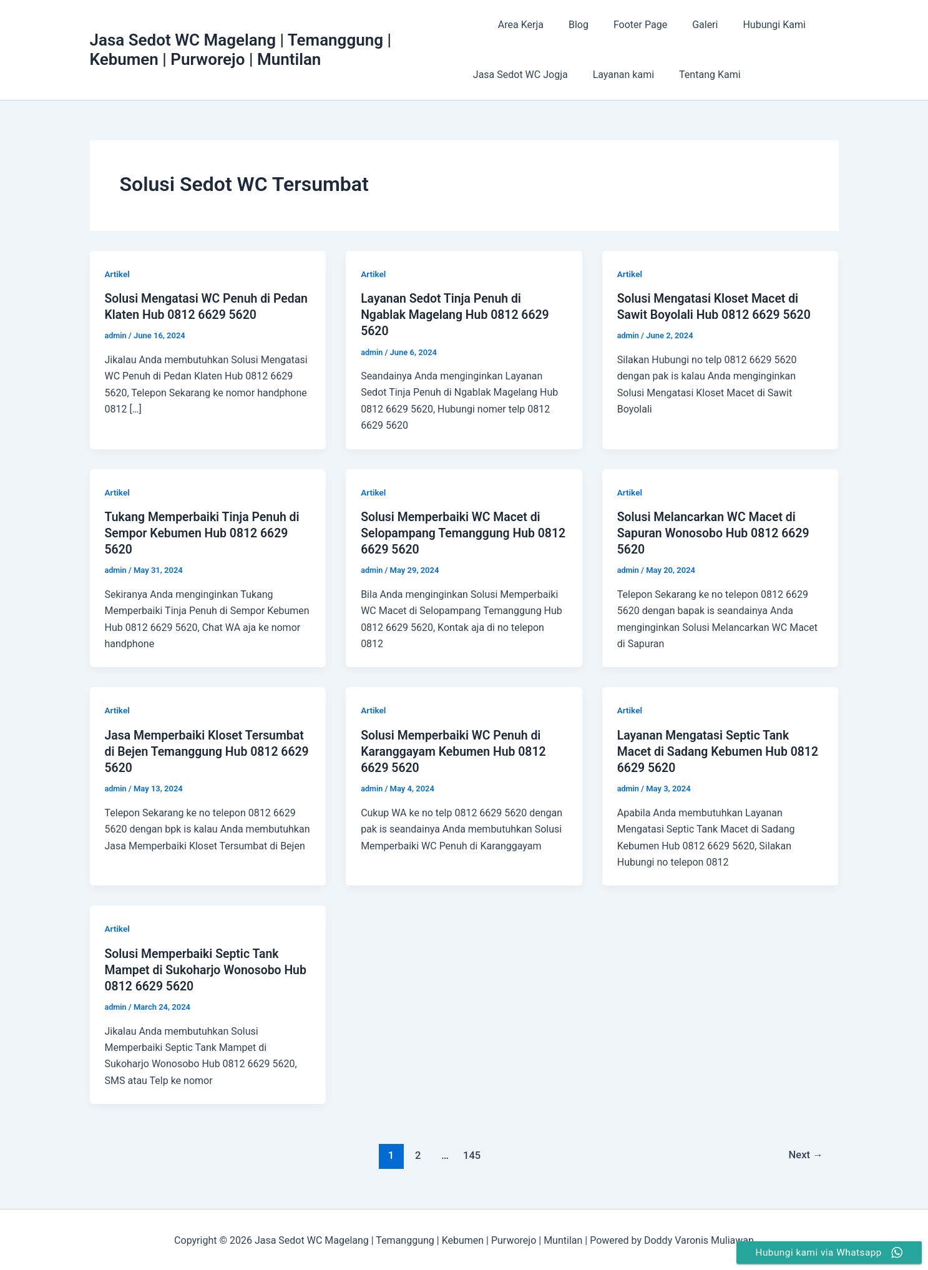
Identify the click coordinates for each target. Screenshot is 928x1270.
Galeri (685, 25)
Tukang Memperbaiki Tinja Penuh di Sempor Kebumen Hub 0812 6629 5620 (205, 532)
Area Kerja (516, 25)
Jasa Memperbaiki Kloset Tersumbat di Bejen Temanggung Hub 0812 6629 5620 (207, 750)
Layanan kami (618, 75)
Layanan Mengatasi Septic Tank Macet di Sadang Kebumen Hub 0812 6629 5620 (705, 750)
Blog (569, 25)
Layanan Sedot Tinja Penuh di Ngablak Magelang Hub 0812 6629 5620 (458, 314)
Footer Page (625, 25)
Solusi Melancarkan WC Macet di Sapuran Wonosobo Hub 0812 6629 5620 (716, 532)
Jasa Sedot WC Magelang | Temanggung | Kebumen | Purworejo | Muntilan (241, 50)
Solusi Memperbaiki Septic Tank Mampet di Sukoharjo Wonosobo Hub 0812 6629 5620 (196, 968)
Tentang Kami (699, 75)
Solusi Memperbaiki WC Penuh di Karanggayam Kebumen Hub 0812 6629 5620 (456, 750)
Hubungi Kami (749, 25)
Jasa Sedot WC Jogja (520, 75)
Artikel (118, 274)
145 (471, 1154)
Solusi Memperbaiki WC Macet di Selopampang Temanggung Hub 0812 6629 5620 (453, 532)
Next (805, 1154)
